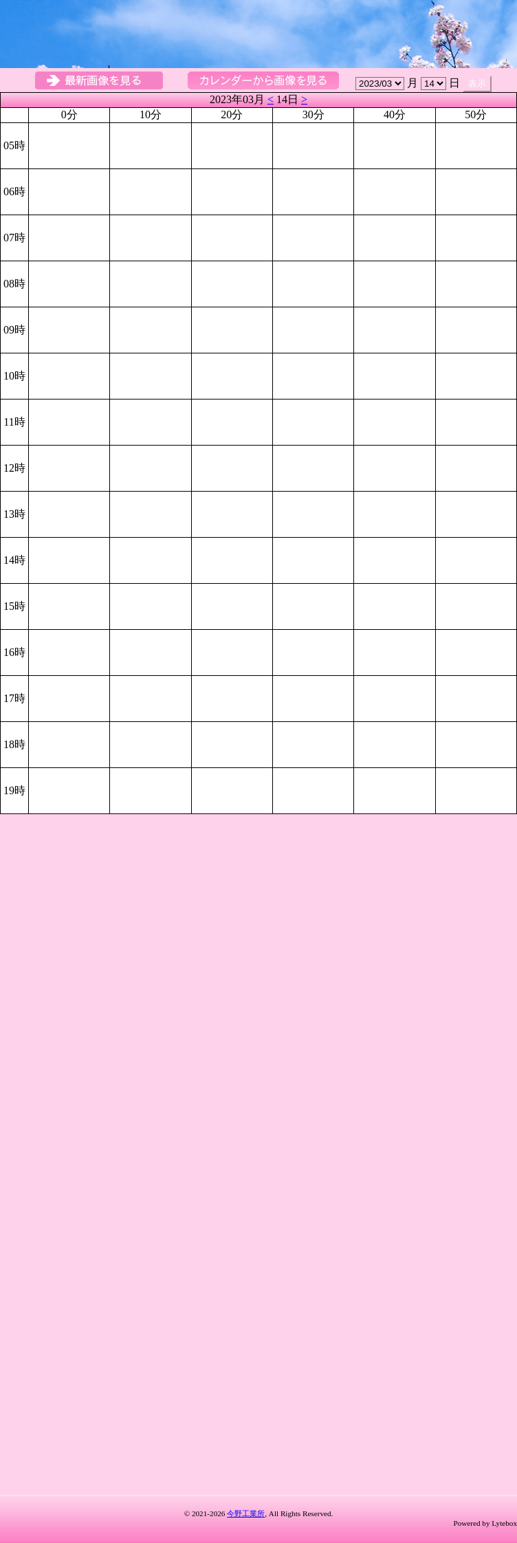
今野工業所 (246, 1513)
